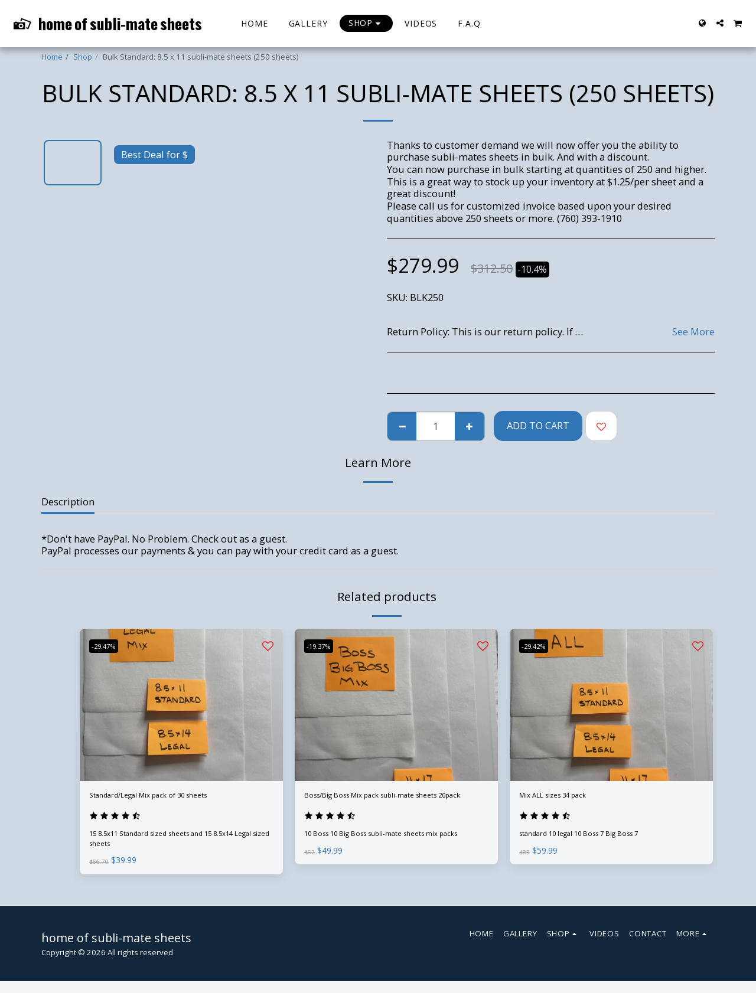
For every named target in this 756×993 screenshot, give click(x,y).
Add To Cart (538, 425)
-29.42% (539, 646)
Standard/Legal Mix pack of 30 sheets (174, 797)
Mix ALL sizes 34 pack (568, 797)
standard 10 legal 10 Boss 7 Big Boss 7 (589, 840)
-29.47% (109, 646)
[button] (720, 23)
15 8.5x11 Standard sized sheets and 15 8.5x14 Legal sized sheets (175, 845)
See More (693, 332)
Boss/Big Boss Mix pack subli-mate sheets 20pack (384, 805)
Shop (82, 56)
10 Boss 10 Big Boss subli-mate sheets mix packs (392, 855)
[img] (181, 705)
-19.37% (324, 646)
